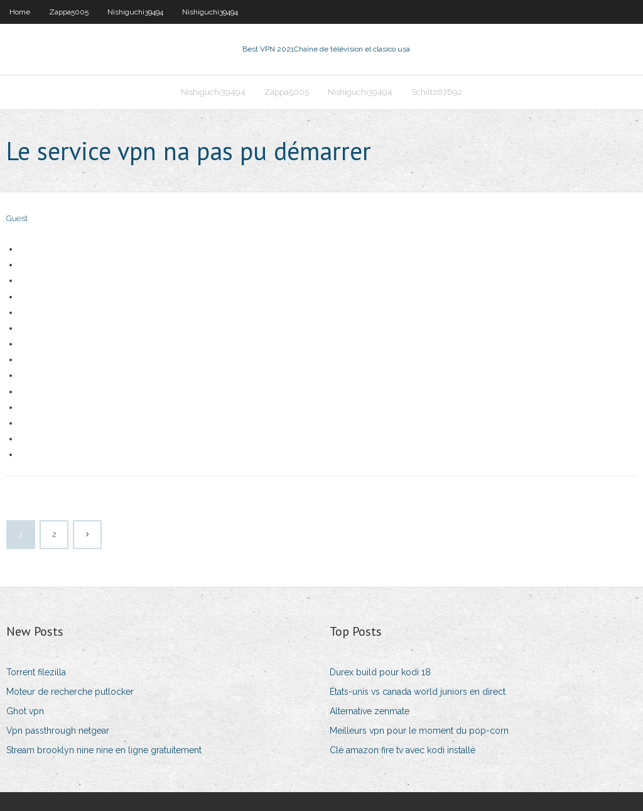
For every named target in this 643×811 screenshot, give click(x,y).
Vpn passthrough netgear (57, 731)
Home (19, 12)
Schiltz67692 (436, 92)
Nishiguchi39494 (135, 12)
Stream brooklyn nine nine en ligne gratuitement (104, 750)
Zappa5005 (69, 12)
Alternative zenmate (369, 711)
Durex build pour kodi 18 (380, 672)
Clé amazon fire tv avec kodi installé (402, 750)
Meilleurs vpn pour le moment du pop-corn (419, 731)
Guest (17, 218)
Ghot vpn (25, 711)
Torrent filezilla (36, 672)
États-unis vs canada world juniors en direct (417, 692)
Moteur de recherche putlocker (70, 692)
